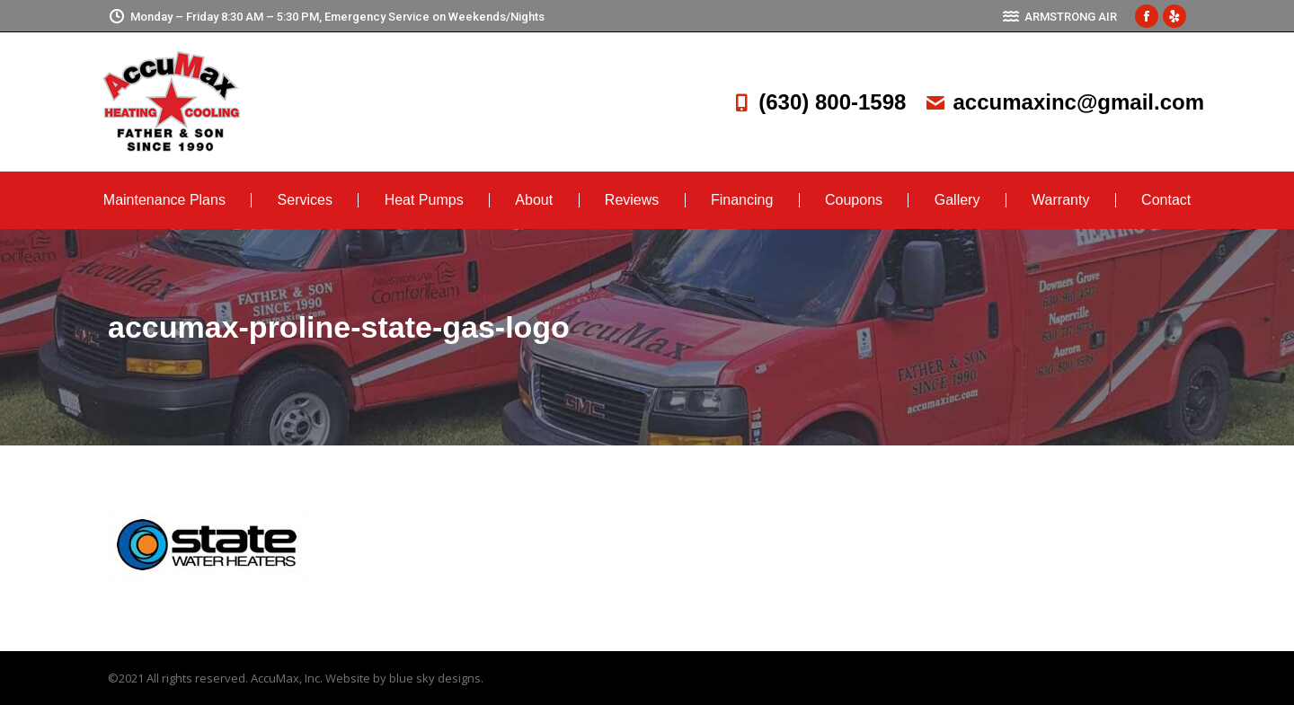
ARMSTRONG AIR (1059, 16)
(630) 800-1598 (818, 102)
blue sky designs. (436, 678)
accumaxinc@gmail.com (1064, 102)
